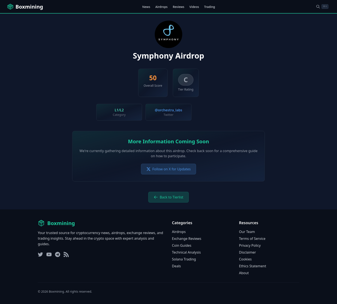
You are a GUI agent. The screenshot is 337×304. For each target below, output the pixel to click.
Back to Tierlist (168, 197)
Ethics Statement (252, 266)
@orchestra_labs (168, 110)
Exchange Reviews (186, 238)
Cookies (245, 259)
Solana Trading (184, 259)
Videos (194, 7)
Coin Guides (181, 245)
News (146, 7)
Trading (209, 7)
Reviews (178, 7)
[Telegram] (57, 254)
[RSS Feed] (66, 254)
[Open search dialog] (322, 7)
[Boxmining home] (25, 6)
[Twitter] (40, 254)
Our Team (247, 231)
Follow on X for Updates (168, 169)
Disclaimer (247, 252)
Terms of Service (252, 238)
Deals (176, 266)
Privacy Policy (250, 245)
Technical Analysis (186, 252)
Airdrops (161, 7)
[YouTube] (49, 254)
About (244, 273)
